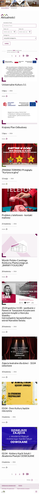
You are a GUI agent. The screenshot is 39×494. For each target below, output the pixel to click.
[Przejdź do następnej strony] (23, 56)
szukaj (6, 43)
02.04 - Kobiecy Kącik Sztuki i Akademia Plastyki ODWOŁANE (18, 454)
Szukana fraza (8, 22)
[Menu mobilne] (36, 491)
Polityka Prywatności (8, 488)
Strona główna (5, 7)
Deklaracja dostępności (9, 485)
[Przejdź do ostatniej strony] (27, 56)
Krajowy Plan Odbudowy (14, 127)
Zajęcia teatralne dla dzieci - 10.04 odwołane (19, 364)
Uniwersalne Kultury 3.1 (14, 84)
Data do (21, 29)
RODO (20, 485)
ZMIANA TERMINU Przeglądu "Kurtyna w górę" (17, 171)
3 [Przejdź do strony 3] (20, 55)
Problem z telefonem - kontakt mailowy (17, 216)
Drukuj (30, 480)
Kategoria (6, 35)
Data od (6, 29)
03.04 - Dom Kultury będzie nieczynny (15, 409)
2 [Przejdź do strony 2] (16, 55)
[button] (14, 32)
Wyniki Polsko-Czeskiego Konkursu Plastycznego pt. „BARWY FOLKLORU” (15, 263)
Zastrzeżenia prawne (23, 488)
